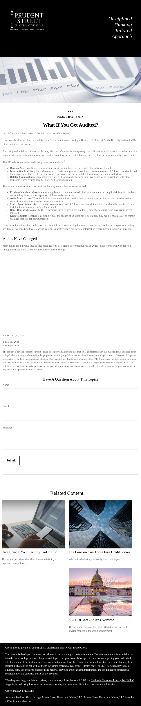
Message (7, 427)
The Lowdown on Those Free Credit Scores (99, 552)
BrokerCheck (80, 647)
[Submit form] (11, 460)
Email (6, 406)
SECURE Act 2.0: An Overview (91, 620)
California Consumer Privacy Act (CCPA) (112, 680)
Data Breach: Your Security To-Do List (29, 552)
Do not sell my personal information (97, 684)
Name (6, 384)
